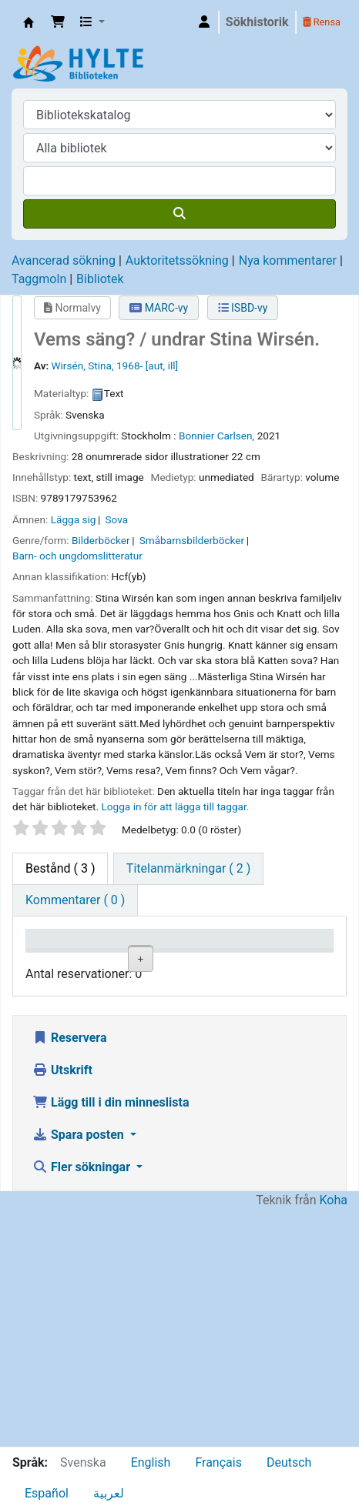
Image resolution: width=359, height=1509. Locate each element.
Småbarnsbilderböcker (191, 540)
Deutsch (289, 1462)
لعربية (108, 1493)
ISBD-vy (243, 308)
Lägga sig (73, 519)
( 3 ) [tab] (60, 868)
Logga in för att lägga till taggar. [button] (176, 806)
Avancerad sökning (64, 260)
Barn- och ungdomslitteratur (77, 555)
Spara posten (79, 1371)
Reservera (69, 1274)
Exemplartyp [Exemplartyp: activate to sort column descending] (66, 961)
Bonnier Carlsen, (216, 435)
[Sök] (179, 214)
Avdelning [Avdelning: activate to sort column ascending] (214, 961)
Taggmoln (39, 279)
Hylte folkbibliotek (139, 1011)
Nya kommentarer (288, 260)
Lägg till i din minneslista (111, 1339)
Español (47, 1493)
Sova (117, 519)
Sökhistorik (257, 22)
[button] (58, 22)
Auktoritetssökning (177, 260)
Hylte (28, 22)
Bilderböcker (101, 540)
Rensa (322, 22)
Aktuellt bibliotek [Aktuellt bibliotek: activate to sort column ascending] (134, 953)
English (151, 1462)
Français (218, 1462)
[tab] (188, 869)
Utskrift (62, 1307)
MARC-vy (158, 308)
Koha (333, 1437)
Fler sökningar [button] (82, 1404)
